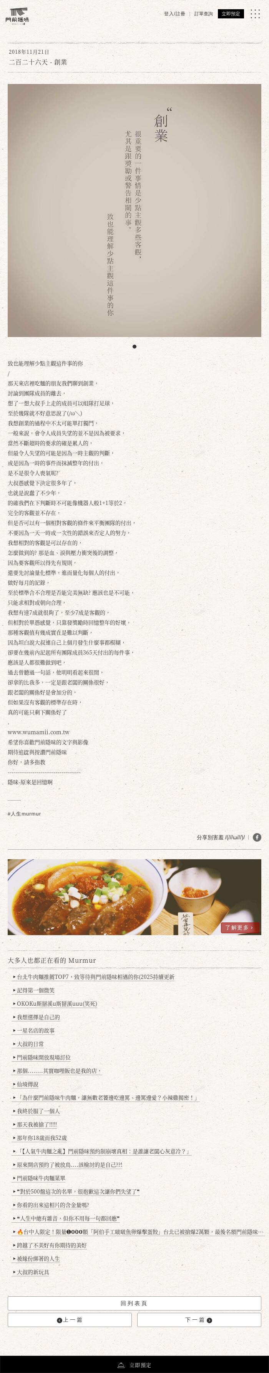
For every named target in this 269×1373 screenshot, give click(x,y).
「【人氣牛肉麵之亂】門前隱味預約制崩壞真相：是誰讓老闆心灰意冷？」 (102, 1151)
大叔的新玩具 (31, 1272)
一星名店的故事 (34, 1030)
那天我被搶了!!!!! (35, 1124)
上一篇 (70, 1320)
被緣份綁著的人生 (36, 1258)
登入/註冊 (175, 13)
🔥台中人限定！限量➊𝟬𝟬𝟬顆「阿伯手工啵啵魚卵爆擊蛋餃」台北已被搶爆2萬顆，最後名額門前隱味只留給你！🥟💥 (139, 1231)
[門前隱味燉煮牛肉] (17, 16)
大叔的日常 (28, 1043)
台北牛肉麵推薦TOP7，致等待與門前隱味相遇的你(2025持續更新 (94, 976)
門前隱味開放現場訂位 (42, 1057)
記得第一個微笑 (34, 990)
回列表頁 (134, 1303)
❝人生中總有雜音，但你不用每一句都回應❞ (66, 1218)
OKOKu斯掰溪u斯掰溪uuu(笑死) (55, 1003)
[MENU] (255, 14)
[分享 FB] (257, 837)
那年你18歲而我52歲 (40, 1137)
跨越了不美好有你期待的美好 (50, 1245)
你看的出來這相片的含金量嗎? (51, 1205)
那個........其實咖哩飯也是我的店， (58, 1070)
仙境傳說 (26, 1084)
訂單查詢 (203, 13)
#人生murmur (24, 814)
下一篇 (198, 1320)
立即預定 (231, 13)
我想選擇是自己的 (36, 1017)
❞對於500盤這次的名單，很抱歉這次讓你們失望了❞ (76, 1191)
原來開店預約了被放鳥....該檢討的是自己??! (68, 1164)
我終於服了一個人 (36, 1111)
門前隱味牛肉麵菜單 (39, 1178)
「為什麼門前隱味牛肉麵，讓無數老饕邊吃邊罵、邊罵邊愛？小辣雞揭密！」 (106, 1097)
